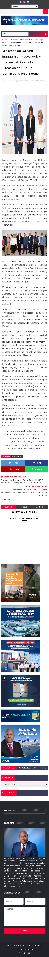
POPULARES (24, 768)
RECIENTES (8, 768)
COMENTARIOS (40, 768)
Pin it (14, 469)
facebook (40, 507)
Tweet (14, 463)
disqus (24, 507)
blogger (8, 507)
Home (4, 40)
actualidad (14, 40)
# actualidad (17, 456)
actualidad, (40, 81)
